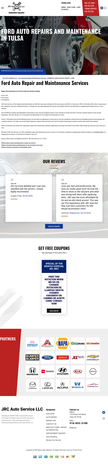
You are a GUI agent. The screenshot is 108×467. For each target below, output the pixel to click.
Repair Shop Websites (45, 450)
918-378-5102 (89, 11)
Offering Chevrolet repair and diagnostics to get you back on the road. (22, 145)
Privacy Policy (77, 450)
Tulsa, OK (13, 183)
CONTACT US (51, 424)
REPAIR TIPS (51, 421)
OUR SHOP (50, 414)
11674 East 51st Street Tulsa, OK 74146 (24, 70)
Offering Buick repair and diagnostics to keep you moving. (18, 143)
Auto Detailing (51, 437)
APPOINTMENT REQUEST (56, 433)
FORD (72, 78)
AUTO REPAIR (51, 417)
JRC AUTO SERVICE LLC (10, 78)
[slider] (54, 165)
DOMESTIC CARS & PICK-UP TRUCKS (59, 78)
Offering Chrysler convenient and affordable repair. (16, 147)
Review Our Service (53, 440)
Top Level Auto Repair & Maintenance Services (32, 78)
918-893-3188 (89, 5)
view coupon (54, 310)
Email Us (73, 427)
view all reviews (54, 226)
